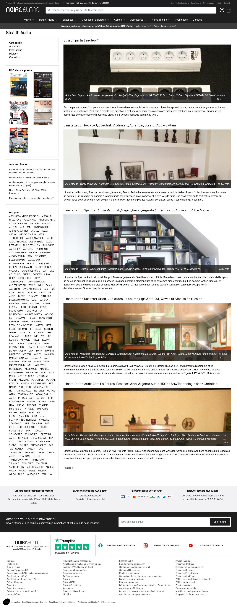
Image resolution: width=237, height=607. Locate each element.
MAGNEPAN (49, 354)
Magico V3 (172, 269)
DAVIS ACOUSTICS (32, 289)
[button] (6, 601)
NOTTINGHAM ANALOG (20, 391)
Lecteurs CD (12, 564)
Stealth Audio (139, 184)
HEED (49, 325)
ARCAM (13, 234)
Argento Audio (109, 95)
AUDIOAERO (48, 245)
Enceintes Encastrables (186, 573)
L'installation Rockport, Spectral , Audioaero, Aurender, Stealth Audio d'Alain (119, 125)
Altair (173, 354)
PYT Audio (29, 409)
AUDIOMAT (28, 249)
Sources (10, 561)
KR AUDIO (26, 340)
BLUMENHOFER (16, 263)
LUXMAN (49, 351)
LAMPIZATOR (33, 343)
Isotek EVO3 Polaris (156, 95)
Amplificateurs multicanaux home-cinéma (82, 564)
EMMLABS (14, 303)
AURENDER (45, 252)
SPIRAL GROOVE (39, 438)
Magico (38, 354)
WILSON (42, 470)
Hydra (90, 439)
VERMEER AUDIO (35, 467)
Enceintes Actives (183, 585)
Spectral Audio (123, 184)
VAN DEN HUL (42, 463)
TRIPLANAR (28, 463)
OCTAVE (51, 391)
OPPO (12, 394)
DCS (46, 289)
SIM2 (26, 423)
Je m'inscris (220, 522)
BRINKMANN (25, 267)
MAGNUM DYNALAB (18, 358)
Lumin (39, 351)
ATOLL (50, 238)
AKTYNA (46, 223)
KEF (49, 336)
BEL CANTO (41, 256)
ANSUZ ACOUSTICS (19, 231)
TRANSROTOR (38, 460)
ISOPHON (48, 329)
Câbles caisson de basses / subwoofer (193, 579)
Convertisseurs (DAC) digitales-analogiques (27, 573)
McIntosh (101, 269)
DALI (40, 285)
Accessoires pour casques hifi (189, 567)
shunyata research (207, 439)
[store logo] (22, 9)
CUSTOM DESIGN (17, 285)
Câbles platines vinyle (185, 582)
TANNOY (30, 449)
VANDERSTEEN (16, 467)
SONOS (43, 427)
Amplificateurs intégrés (17, 576)
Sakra (181, 354)
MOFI (43, 372)
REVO (34, 416)
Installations (196, 3)
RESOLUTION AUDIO (19, 416)
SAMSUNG (44, 420)
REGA (32, 412)
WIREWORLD (33, 474)
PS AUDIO (43, 405)
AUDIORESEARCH (18, 252)
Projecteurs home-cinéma (75, 570)
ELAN (34, 300)
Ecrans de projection (72, 573)
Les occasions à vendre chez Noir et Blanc (29, 177)
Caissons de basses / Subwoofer (22, 591)
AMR (29, 227)
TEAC (40, 449)
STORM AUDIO (43, 441)
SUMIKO (24, 445)
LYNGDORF (14, 354)
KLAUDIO (13, 340)
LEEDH (46, 343)
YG (50, 474)
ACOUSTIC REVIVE (18, 223)
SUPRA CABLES (39, 445)
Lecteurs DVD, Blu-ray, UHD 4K (78, 567)
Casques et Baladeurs (73, 591)
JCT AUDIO (39, 332)
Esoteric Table (78, 439)
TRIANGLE (14, 463)
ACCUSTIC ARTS (47, 220)
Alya (174, 184)
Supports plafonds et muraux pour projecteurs (140, 576)
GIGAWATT (21, 318)
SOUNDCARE (15, 434)
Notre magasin (209, 3)
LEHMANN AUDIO (17, 351)
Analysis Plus (126, 95)
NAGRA (13, 387)
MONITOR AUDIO (26, 376)
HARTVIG (39, 325)
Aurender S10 (106, 184)
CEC (52, 271)
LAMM (21, 343)
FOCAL (43, 307)
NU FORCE (39, 391)
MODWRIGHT (32, 372)
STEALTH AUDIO (25, 441)
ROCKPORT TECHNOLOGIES (23, 420)
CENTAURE (14, 274)
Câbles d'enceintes (72, 585)
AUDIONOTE (42, 249)
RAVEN (23, 412)
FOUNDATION (16, 314)
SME (47, 423)
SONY (29, 431)
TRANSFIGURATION (19, 460)
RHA (42, 416)
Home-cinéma (13, 594)
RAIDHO (13, 412)
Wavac (213, 354)
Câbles (66, 579)
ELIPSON (44, 300)
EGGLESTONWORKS (19, 300)
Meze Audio (31, 369)
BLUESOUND (34, 260)
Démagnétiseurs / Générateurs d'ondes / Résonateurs (144, 585)
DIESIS (42, 292)
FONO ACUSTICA (34, 311)
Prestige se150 (103, 439)
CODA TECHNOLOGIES (20, 278)
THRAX (41, 452)
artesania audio (140, 439)
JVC (42, 336)
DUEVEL (22, 296)
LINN (31, 351)
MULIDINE (24, 380)
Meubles (67, 594)
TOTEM (36, 456)
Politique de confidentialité (88, 602)
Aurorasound (17, 256)
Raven (183, 269)
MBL (30, 365)
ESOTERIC (35, 303)
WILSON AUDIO (16, 474)
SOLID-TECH (15, 427)
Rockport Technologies (92, 354)
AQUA (45, 231)
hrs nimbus (178, 439)
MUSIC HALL (37, 380)
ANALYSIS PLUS (41, 227)
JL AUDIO (26, 336)
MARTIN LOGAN (41, 361)
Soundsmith (32, 434)
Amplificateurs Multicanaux (131, 588)
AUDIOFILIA (15, 249)
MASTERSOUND (17, 365)
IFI (31, 329)
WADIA (12, 470)
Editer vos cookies (108, 602)
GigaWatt (139, 95)
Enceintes (11, 585)
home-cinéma (23, 3)
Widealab (210, 184)
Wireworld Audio (89, 184)
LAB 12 (12, 343)
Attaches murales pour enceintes (134, 594)
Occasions (15, 57)
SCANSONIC (15, 423)
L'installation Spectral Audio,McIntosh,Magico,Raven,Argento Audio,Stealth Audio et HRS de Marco (136, 210)
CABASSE (14, 271)
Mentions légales (13, 602)
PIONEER (31, 401)
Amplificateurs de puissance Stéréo (23, 579)
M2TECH (27, 354)
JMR (36, 336)
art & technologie (121, 439)
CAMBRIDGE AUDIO (31, 271)
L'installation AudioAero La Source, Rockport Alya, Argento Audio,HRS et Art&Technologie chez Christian (140, 384)
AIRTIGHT (35, 223)
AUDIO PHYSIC (36, 241)
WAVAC (22, 470)
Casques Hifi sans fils (129, 570)
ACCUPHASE (30, 220)
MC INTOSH (40, 365)
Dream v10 (195, 269)
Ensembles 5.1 (126, 561)
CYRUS (32, 285)
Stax (12, 441)
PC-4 (103, 357)
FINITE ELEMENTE (29, 307)
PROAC (21, 405)
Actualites (14, 46)
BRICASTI (32, 263)
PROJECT (32, 405)
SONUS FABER (16, 431)
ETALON (13, 307)
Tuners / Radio (13, 567)
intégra (33, 3)
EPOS (25, 303)
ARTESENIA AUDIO (35, 238)
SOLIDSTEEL (30, 427)
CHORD (26, 274)
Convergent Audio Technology (81, 357)
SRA (51, 438)
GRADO (33, 318)
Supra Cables (176, 95)
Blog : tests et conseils (180, 3)
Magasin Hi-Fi (11, 3)
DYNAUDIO (46, 296)
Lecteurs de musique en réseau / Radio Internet (141, 591)
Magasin (13, 53)
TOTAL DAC (24, 456)
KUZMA (45, 340)
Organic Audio (85, 95)
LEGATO (31, 347)
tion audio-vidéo (42, 3)
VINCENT (49, 467)
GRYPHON (14, 321)
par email (219, 495)
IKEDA (38, 329)
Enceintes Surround (184, 570)
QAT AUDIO (42, 409)
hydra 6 (190, 439)
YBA (44, 474)
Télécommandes (71, 576)
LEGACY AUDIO (16, 347)
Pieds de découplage (129, 582)
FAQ (219, 3)
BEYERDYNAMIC (17, 260)
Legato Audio (44, 347)
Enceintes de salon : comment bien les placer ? (31, 198)
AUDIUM (33, 252)
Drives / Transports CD (17, 570)
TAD (51, 445)
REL (39, 412)
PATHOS (40, 398)
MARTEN (26, 361)
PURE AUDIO (15, 409)
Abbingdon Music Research (24, 216)
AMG (21, 227)
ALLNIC (13, 227)
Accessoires (68, 588)
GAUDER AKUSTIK (34, 314)
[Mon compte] (221, 10)
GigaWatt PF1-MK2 (195, 95)
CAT (45, 271)
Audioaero (184, 184)
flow (152, 439)
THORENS (30, 452)
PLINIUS (42, 401)
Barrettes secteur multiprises (132, 579)
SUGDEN (13, 445)
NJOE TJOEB (25, 387)
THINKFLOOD (16, 452)
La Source (196, 184)
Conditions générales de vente (34, 602)
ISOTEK (13, 332)
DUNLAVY (33, 296)
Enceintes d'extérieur (185, 576)
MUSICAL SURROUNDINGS (34, 383)
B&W (30, 256)
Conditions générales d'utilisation (62, 602)
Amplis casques (182, 561)
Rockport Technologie (159, 184)
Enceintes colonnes (16, 588)
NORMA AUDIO (41, 387)
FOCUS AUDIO (16, 311)
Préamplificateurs (15, 582)
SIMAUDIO (37, 423)
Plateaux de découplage (186, 588)
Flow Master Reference (152, 269)
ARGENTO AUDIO (27, 234)
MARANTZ (36, 358)
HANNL (25, 321)
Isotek (97, 95)
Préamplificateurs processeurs (77, 561)
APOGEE (35, 231)
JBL (30, 332)
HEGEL (12, 329)
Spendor (23, 438)
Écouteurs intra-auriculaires (132, 564)
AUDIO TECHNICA (31, 245)
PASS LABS (28, 398)
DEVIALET (32, 292)
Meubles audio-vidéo (129, 573)
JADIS (22, 332)
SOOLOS (38, 431)
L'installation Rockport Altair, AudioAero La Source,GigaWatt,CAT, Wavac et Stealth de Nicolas (132, 299)
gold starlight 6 (163, 439)
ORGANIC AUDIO (26, 394)
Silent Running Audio (196, 354)
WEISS (32, 470)
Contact (227, 3)
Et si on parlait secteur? (81, 40)
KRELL (36, 340)
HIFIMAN (22, 329)
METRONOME (16, 369)
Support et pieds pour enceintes (190, 594)
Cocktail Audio (41, 274)
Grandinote (45, 318)
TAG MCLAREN (16, 449)
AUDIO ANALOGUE (18, 241)
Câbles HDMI (69, 582)
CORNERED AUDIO (36, 281)
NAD (51, 383)
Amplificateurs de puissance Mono (191, 591)
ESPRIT (46, 303)
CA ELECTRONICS (43, 267)
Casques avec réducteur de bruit (134, 567)
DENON (20, 292)
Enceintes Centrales (184, 564)
